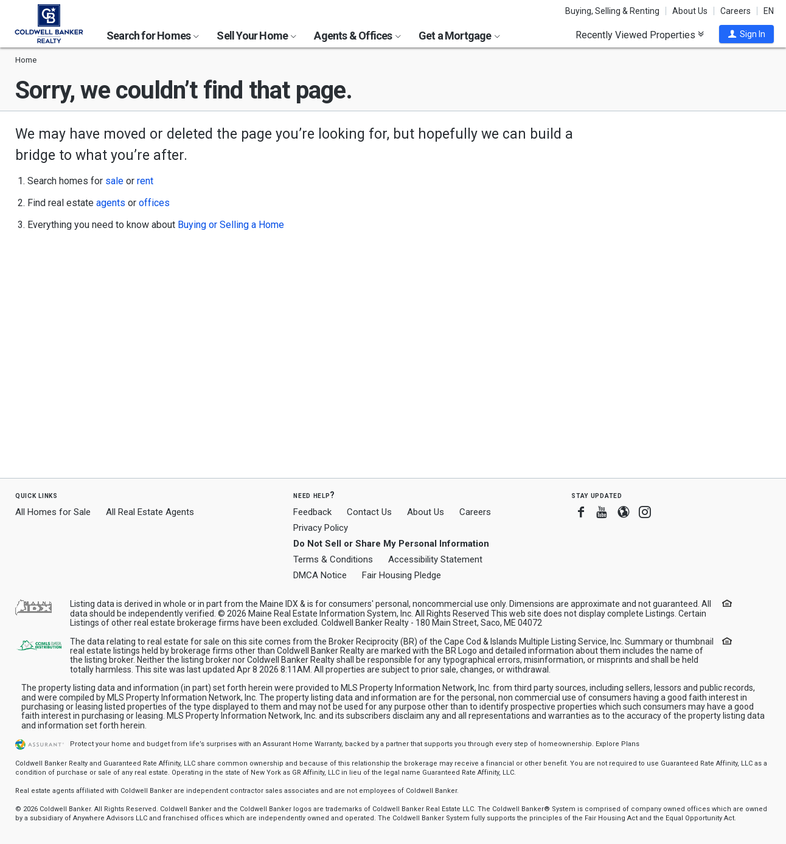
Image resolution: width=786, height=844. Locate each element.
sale (114, 181)
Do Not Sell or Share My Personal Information (391, 543)
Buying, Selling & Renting (612, 11)
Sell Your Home (256, 35)
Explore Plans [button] (617, 744)
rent (145, 181)
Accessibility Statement (435, 559)
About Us (690, 11)
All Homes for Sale (53, 512)
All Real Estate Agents (150, 512)
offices (154, 203)
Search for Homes (152, 35)
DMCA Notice (320, 575)
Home (26, 59)
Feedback (312, 512)
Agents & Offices (357, 35)
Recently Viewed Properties (640, 34)
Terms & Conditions (333, 559)
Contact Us (369, 512)
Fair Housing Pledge (401, 575)
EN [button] (768, 11)
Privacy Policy (320, 527)
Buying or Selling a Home (231, 224)
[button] (746, 34)
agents (110, 203)
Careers (735, 11)
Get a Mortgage (459, 35)
